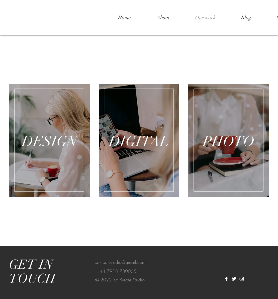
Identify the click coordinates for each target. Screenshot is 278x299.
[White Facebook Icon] (226, 279)
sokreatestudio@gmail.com (120, 262)
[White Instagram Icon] (242, 279)
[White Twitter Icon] (234, 279)
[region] (49, 140)
